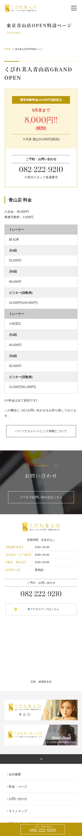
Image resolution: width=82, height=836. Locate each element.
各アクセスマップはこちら (43, 609)
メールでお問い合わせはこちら (41, 497)
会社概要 (15, 774)
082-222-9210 (43, 829)
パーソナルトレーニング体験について (41, 431)
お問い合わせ (18, 799)
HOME (7, 49)
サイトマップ (18, 811)
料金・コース (18, 786)
